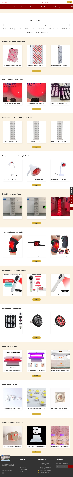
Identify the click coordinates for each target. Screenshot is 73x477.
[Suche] (70, 7)
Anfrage (69, 2)
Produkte (10, 6)
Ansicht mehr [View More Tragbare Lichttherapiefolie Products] (36, 261)
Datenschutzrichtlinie (23, 469)
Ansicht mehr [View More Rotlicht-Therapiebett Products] (36, 375)
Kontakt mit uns (47, 6)
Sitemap (21, 471)
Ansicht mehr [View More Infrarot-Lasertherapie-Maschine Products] (36, 299)
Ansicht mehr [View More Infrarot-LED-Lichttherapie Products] (36, 337)
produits (21, 465)
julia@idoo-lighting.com (45, 2)
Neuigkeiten (55, 6)
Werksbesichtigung (29, 6)
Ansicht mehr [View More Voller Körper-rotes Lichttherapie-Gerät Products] (36, 147)
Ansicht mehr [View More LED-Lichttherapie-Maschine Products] (36, 109)
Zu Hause (4, 6)
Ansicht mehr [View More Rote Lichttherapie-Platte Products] (36, 223)
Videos (15, 6)
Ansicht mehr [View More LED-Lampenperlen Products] (36, 413)
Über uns (21, 6)
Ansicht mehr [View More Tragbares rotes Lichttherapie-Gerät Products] (36, 185)
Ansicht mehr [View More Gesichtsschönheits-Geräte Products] (36, 451)
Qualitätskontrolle (38, 6)
